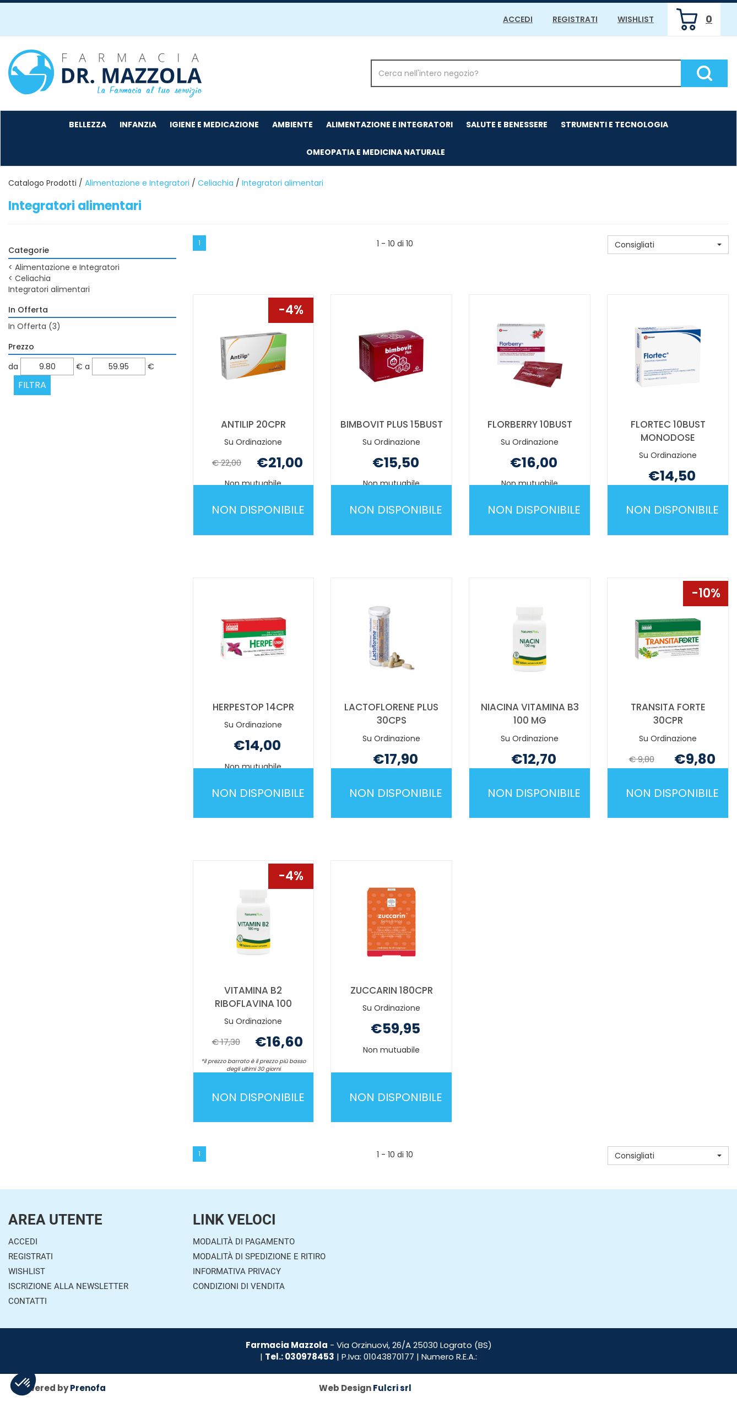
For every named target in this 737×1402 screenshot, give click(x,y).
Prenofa (88, 1388)
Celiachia (216, 182)
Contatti (27, 1301)
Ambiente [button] (292, 124)
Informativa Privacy (237, 1271)
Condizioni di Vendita (239, 1286)
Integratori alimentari (49, 289)
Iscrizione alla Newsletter (68, 1286)
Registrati (575, 19)
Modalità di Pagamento (244, 1242)
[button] (668, 244)
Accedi (518, 19)
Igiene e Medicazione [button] (214, 124)
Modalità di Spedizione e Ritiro (259, 1256)
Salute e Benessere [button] (507, 124)
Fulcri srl (392, 1388)
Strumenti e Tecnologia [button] (614, 124)
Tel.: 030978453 (299, 1356)
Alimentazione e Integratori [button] (389, 124)
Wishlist (635, 19)
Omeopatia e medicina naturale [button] (375, 152)
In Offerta (34, 326)
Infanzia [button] (138, 124)
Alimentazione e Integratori (137, 182)
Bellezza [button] (87, 124)
